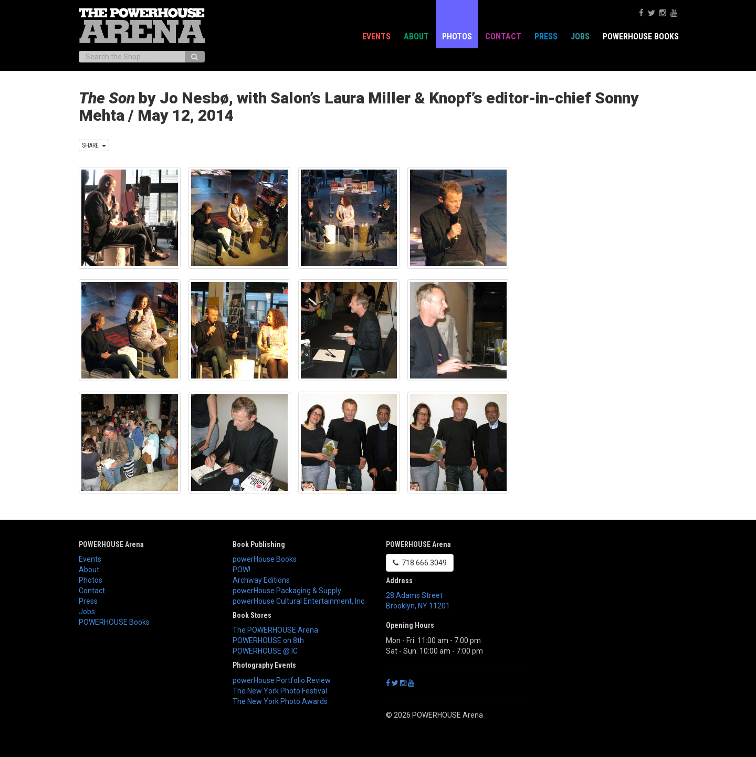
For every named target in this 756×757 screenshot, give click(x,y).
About (416, 36)
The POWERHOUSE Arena (275, 630)
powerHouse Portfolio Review (282, 680)
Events (376, 36)
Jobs (580, 36)
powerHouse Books (265, 559)
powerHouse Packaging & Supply (287, 590)
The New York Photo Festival (280, 691)
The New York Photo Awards (280, 701)
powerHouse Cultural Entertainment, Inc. (299, 601)
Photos (457, 36)
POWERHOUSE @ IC (265, 651)
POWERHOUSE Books (641, 36)
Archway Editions (261, 580)
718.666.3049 (420, 563)
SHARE (94, 145)
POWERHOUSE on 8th (268, 640)
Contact (503, 36)
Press (546, 36)
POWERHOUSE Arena (111, 544)
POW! (241, 569)
